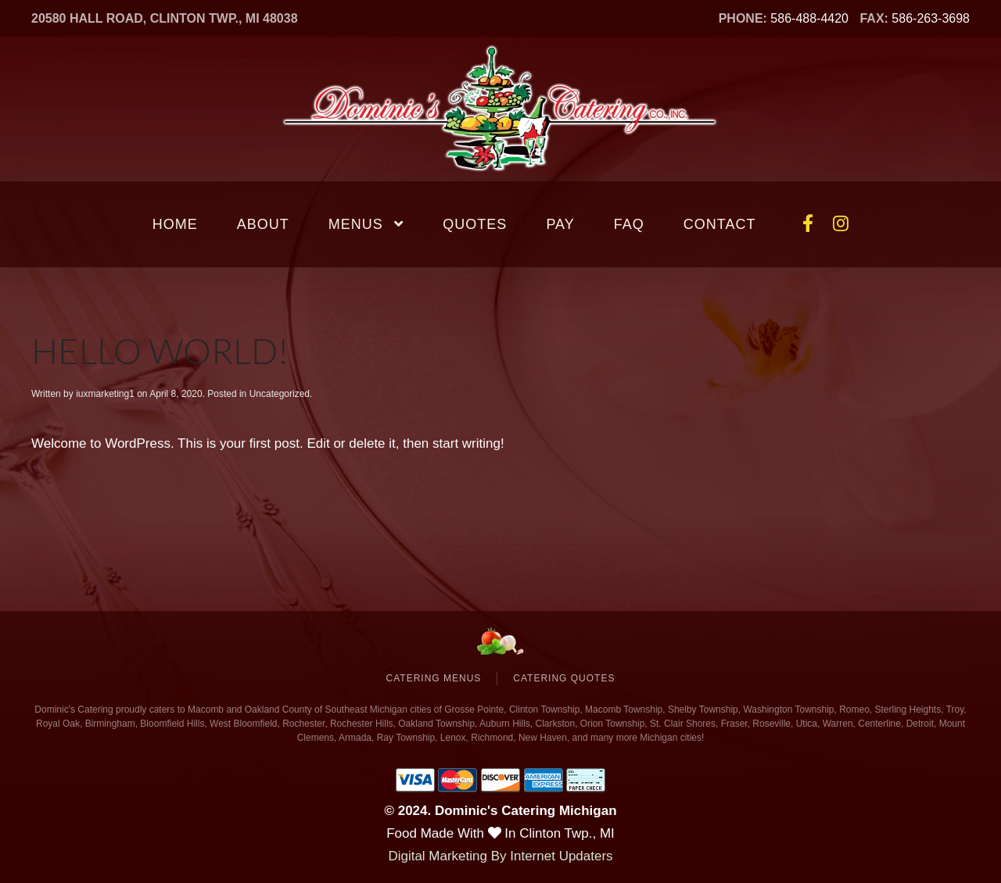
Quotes (475, 224)
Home (175, 224)
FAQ (629, 224)
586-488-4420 (809, 18)
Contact (719, 224)
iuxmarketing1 (105, 393)
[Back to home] (500, 109)
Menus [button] (366, 224)
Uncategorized (279, 393)
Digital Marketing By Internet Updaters (500, 856)
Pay (560, 224)
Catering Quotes (564, 678)
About (263, 224)
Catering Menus (434, 678)
